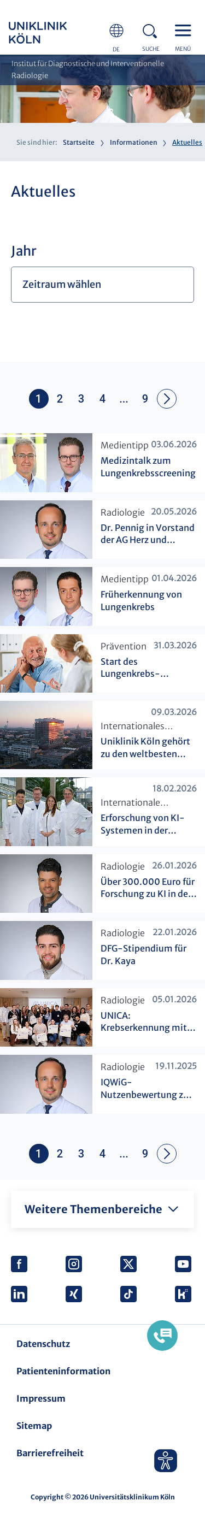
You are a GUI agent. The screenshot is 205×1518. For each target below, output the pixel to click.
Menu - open (186, 29)
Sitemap (34, 1425)
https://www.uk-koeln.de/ (52, 33)
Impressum (41, 1398)
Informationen (133, 142)
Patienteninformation (63, 1371)
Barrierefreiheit (50, 1453)
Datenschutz (43, 1343)
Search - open (153, 29)
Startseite (79, 142)
